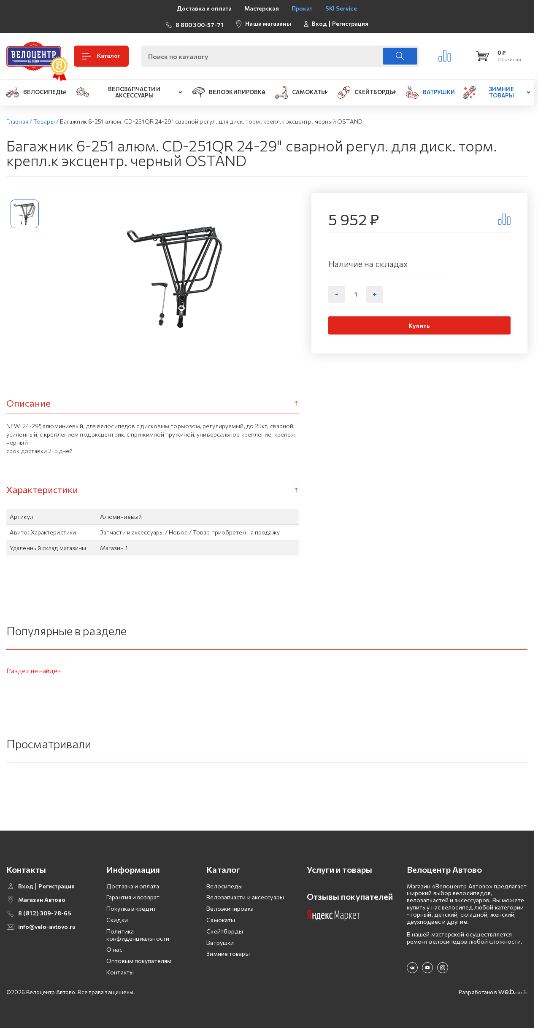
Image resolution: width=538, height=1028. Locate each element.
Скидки (117, 918)
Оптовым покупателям (138, 959)
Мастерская (261, 8)
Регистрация (350, 22)
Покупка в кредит (131, 906)
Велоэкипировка (229, 906)
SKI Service (341, 8)
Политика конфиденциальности (137, 933)
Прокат (302, 8)
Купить (419, 323)
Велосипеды (224, 884)
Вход (319, 22)
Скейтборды (224, 929)
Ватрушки (220, 940)
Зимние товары (227, 952)
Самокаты (220, 918)
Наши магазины (268, 22)
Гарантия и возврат (133, 895)
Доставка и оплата (204, 8)
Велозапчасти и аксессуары (245, 895)
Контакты (120, 970)
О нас (114, 948)
